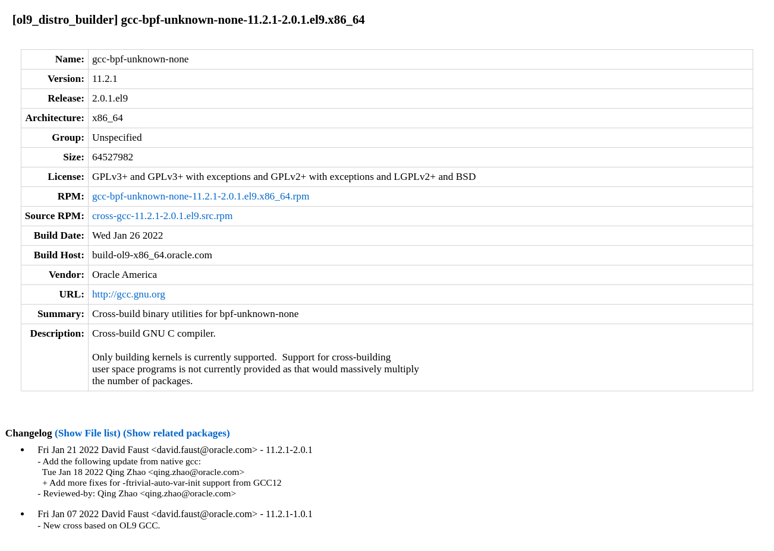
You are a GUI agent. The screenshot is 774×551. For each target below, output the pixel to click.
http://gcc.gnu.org (128, 294)
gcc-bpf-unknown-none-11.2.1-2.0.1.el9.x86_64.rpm (201, 196)
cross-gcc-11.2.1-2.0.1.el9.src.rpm (162, 215)
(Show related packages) (176, 433)
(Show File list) (88, 433)
